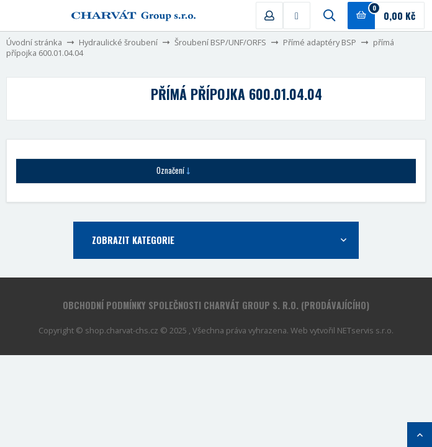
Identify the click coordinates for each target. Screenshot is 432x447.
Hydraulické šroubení (118, 42)
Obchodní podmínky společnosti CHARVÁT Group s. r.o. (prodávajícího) (216, 305)
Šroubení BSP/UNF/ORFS (220, 42)
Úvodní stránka (34, 42)
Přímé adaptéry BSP (319, 42)
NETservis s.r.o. (365, 330)
